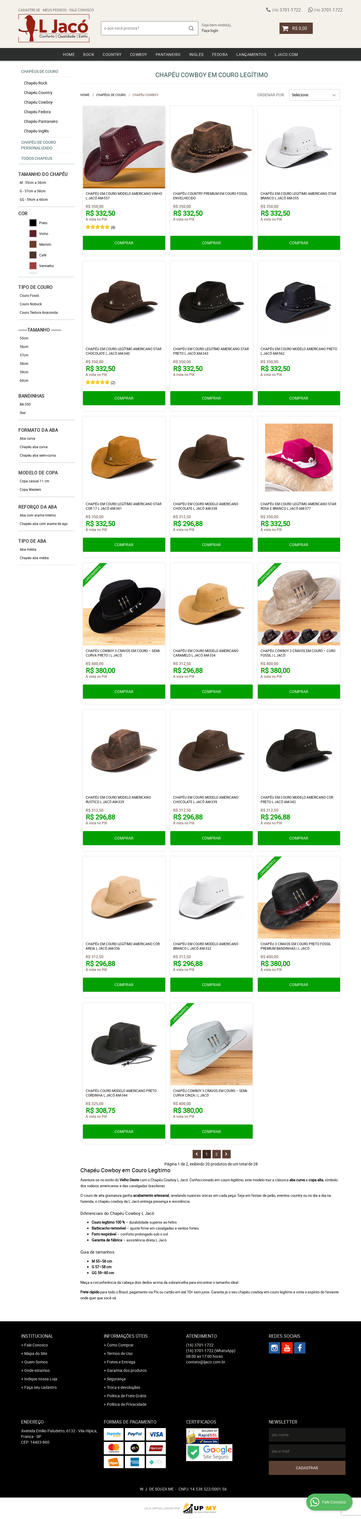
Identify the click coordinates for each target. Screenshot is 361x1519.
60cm (24, 380)
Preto (38, 223)
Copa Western (30, 489)
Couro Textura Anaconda (39, 312)
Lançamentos (251, 54)
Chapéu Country (38, 92)
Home (69, 54)
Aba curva (27, 438)
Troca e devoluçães (123, 1387)
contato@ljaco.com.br (205, 1362)
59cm (24, 372)
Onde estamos (37, 1370)
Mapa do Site (35, 1353)
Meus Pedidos (55, 10)
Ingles (196, 54)
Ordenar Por (270, 94)
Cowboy (138, 54)
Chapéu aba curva (34, 446)
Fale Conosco (81, 10)
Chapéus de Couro (39, 71)
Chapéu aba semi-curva (38, 455)
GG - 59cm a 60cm (34, 199)
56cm (24, 346)
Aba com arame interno (38, 515)
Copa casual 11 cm (34, 481)
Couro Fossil (29, 295)
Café (37, 255)
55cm (24, 338)
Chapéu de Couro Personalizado (38, 145)
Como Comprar (120, 1345)
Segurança (116, 1378)
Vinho (38, 233)
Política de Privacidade (126, 1404)
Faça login (210, 30)
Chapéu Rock (35, 83)
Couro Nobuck (31, 304)
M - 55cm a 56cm (33, 182)
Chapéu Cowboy (38, 102)
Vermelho (41, 266)
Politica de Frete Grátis (126, 1395)
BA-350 (25, 404)
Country (112, 54)
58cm (24, 363)
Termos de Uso (120, 1353)
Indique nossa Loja (40, 1378)
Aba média (28, 549)
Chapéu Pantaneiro (41, 121)
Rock (88, 54)
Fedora (220, 54)
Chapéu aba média (34, 557)
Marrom (40, 244)
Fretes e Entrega (121, 1362)
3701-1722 (286, 10)
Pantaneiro (168, 54)
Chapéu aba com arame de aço (44, 523)
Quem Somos (36, 1362)
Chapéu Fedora (37, 111)
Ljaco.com (286, 54)
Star (23, 412)
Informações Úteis (126, 1336)
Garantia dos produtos (127, 1370)
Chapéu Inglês (36, 131)
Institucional (37, 1336)
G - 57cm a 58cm (33, 191)
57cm (24, 355)
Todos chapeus (36, 158)
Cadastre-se (29, 10)
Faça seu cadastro (40, 1387)
